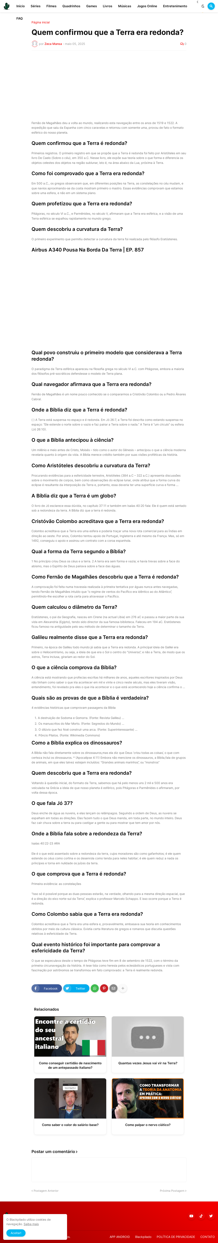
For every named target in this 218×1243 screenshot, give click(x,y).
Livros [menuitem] (107, 6)
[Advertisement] (109, 85)
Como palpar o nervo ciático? (148, 1125)
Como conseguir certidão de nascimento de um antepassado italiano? (70, 1065)
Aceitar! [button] (16, 1233)
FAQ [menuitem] (19, 18)
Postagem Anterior (46, 1190)
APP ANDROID (120, 1237)
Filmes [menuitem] (51, 6)
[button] (203, 6)
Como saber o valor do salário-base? (70, 1125)
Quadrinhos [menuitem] (71, 6)
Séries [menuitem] (35, 6)
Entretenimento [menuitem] (175, 6)
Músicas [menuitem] (124, 6)
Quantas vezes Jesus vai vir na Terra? (147, 1063)
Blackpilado (143, 1237)
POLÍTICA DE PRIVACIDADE (176, 1237)
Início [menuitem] (20, 6)
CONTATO (207, 1237)
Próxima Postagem (172, 1190)
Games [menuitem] (91, 6)
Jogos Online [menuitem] (147, 6)
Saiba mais (31, 1224)
